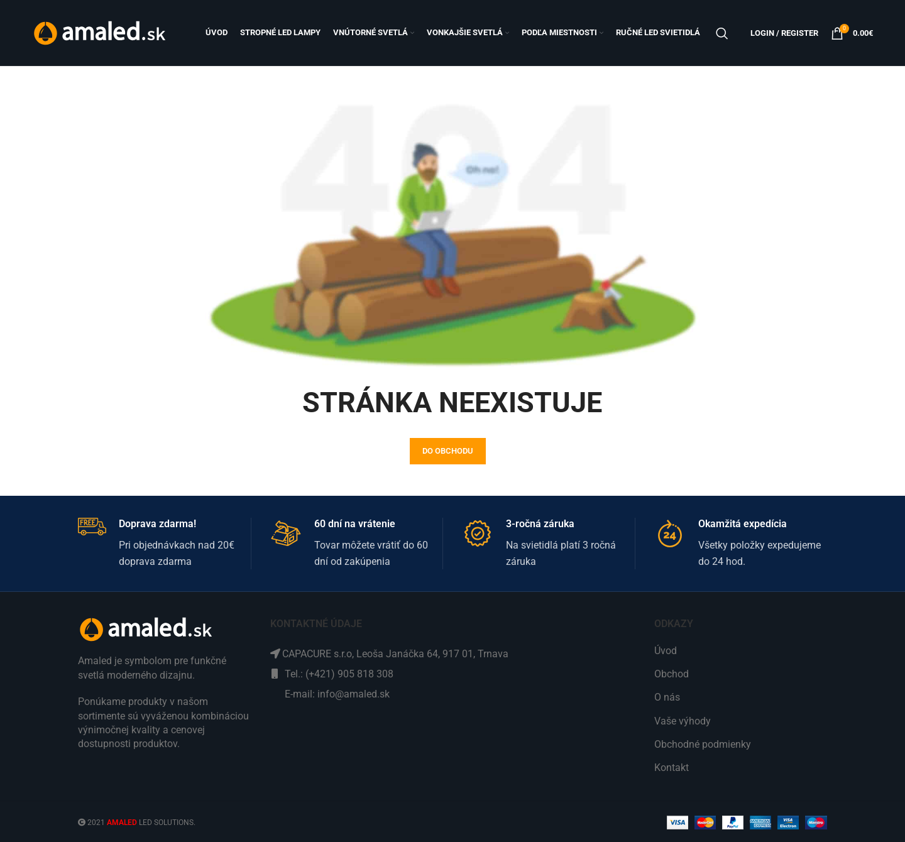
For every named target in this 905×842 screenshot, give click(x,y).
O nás (667, 697)
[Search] (722, 33)
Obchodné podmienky (702, 744)
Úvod (665, 651)
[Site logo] (101, 32)
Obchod (671, 674)
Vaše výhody (682, 721)
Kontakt (671, 768)
